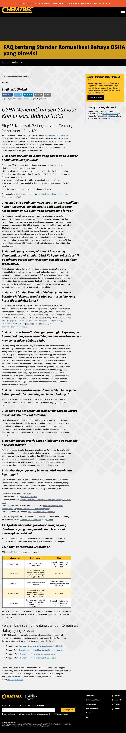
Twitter (117, 705)
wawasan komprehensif (58, 136)
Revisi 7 (21, 178)
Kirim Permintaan (96, 98)
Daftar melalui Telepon (93, 701)
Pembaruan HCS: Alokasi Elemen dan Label (37, 655)
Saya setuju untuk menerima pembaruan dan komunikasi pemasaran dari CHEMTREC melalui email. (36, 715)
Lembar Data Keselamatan (30, 520)
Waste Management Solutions (47, 3)
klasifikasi (42, 195)
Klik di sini (30, 244)
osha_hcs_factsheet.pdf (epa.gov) (15, 328)
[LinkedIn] (35, 95)
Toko (87, 718)
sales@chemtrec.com (110, 114)
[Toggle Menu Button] (123, 11)
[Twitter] (22, 95)
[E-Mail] (48, 95)
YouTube (117, 710)
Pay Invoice (90, 714)
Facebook (118, 701)
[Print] (59, 95)
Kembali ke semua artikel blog (17, 76)
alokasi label (52, 195)
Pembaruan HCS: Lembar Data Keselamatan (38, 659)
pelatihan (49, 520)
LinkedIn (117, 697)
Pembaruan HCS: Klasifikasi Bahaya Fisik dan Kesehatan (42, 651)
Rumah (5, 62)
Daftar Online (90, 697)
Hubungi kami (91, 705)
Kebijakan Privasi (92, 710)
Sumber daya (17, 62)
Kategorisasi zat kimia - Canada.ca (41, 513)
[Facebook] (9, 95)
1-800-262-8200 (105, 116)
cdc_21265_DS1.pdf (29, 497)
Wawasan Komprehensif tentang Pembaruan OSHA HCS (42, 647)
